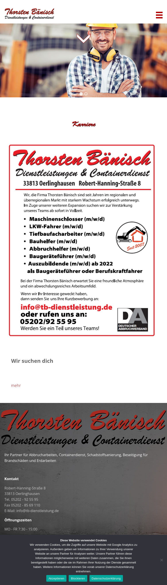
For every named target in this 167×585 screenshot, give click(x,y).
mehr (16, 385)
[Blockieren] (161, 560)
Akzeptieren (56, 578)
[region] (83, 59)
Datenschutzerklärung (106, 578)
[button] (81, 93)
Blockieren (78, 578)
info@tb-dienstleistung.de (37, 510)
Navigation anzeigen (159, 15)
